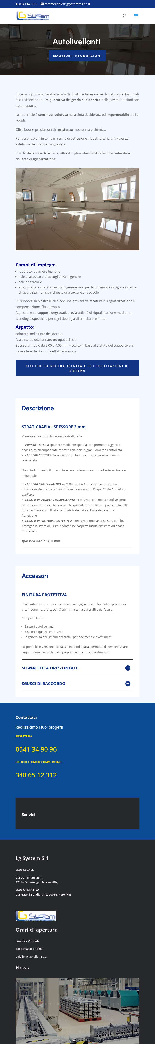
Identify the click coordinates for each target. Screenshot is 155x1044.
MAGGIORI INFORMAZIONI (77, 56)
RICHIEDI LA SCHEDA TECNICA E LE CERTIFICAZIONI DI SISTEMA (77, 368)
